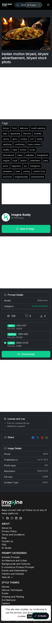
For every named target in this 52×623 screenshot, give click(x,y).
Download (26, 354)
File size (26, 476)
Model (26, 300)
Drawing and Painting (13, 596)
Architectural (8, 600)
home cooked (34, 144)
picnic (5, 166)
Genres (5, 586)
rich (32, 139)
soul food (7, 177)
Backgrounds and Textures (16, 563)
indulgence (35, 166)
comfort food (39, 171)
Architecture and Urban (14, 560)
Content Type (26, 482)
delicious (24, 128)
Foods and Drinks (40, 306)
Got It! (30, 616)
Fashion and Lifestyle (13, 573)
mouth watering (38, 128)
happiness (16, 166)
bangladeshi (42, 155)
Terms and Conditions (13, 534)
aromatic (38, 133)
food (14, 128)
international (8, 155)
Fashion (6, 603)
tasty (5, 133)
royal (15, 160)
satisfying (7, 144)
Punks (5, 593)
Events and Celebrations (14, 570)
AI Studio (6, 548)
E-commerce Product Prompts (18, 567)
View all (6, 577)
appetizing (15, 133)
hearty (40, 139)
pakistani (30, 155)
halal (15, 150)
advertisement (37, 177)
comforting (20, 144)
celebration (35, 160)
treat (18, 171)
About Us (7, 528)
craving (26, 171)
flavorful (27, 133)
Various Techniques (12, 590)
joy (25, 166)
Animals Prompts (11, 557)
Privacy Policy (9, 531)
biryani (6, 128)
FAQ (4, 544)
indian (20, 155)
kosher (23, 150)
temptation (7, 171)
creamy (23, 139)
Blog (4, 538)
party (45, 160)
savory (6, 139)
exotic (32, 150)
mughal (6, 160)
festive (23, 160)
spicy (14, 139)
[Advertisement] (26, 93)
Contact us (7, 541)
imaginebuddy (21, 177)
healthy (6, 150)
